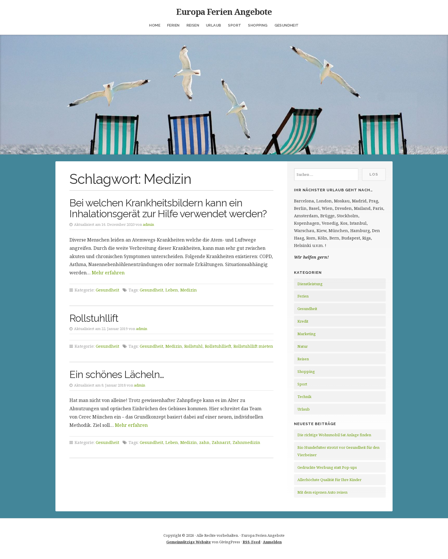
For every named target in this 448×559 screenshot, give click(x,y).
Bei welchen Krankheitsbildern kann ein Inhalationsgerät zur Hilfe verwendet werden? (168, 208)
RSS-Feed (251, 541)
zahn (204, 442)
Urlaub (213, 25)
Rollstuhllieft (218, 346)
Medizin (188, 290)
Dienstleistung (310, 283)
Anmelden (272, 541)
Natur (302, 346)
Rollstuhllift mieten (253, 346)
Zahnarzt (221, 442)
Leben (171, 290)
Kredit (302, 321)
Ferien (173, 25)
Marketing (306, 333)
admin (148, 224)
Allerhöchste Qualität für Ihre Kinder (329, 479)
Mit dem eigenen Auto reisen (322, 492)
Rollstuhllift (93, 318)
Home (154, 25)
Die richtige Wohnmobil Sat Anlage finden (334, 434)
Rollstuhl (193, 346)
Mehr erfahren (108, 273)
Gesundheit (287, 25)
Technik (304, 396)
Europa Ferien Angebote (224, 11)
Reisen (193, 25)
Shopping (257, 25)
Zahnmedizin (246, 442)
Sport (234, 25)
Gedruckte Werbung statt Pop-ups (327, 467)
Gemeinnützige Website (188, 541)
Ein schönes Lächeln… (116, 374)
